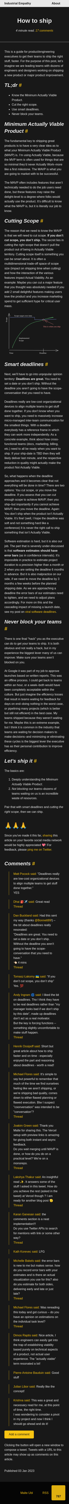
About (56, 3)
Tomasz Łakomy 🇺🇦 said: (29, 976)
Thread (18, 906)
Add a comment (19, 1434)
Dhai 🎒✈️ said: (24, 902)
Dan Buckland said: (26, 915)
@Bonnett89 (43, 920)
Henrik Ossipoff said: (26, 1046)
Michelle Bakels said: (27, 1261)
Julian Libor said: (24, 1386)
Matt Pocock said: (25, 874)
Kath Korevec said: (25, 1251)
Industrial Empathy (17, 3)
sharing (47, 835)
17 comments (44, 30)
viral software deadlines (40, 611)
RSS (46, 1492)
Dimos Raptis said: (25, 1335)
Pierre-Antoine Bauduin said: (32, 1372)
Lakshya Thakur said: (27, 1177)
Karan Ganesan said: (27, 1214)
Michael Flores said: (26, 1074)
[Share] (58, 1492)
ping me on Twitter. (39, 849)
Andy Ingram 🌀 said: (27, 995)
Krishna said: (22, 1400)
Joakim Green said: (26, 1125)
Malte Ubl (26, 1492)
